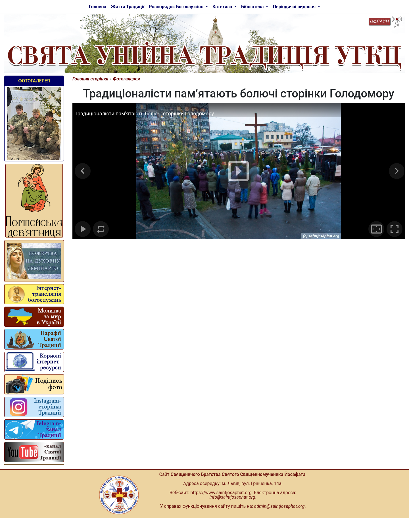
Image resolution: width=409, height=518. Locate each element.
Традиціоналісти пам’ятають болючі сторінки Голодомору (144, 114)
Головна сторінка (90, 79)
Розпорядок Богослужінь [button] (176, 6)
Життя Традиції (127, 6)
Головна (97, 6)
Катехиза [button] (222, 6)
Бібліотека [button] (253, 6)
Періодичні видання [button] (295, 6)
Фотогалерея (34, 81)
